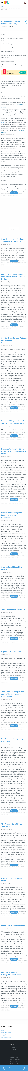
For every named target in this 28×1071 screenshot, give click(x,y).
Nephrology (3, 1034)
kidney (2, 122)
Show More (14, 192)
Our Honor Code (14, 1061)
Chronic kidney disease (6, 1032)
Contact (14, 1049)
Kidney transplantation (6, 1037)
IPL (2, 6)
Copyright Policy (14, 1057)
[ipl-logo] (6, 3)
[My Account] (25, 2)
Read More (14, 261)
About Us (14, 1047)
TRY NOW (22, 72)
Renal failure (3, 1035)
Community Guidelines (14, 1059)
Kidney (2, 1030)
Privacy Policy (14, 1063)
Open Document (14, 1068)
